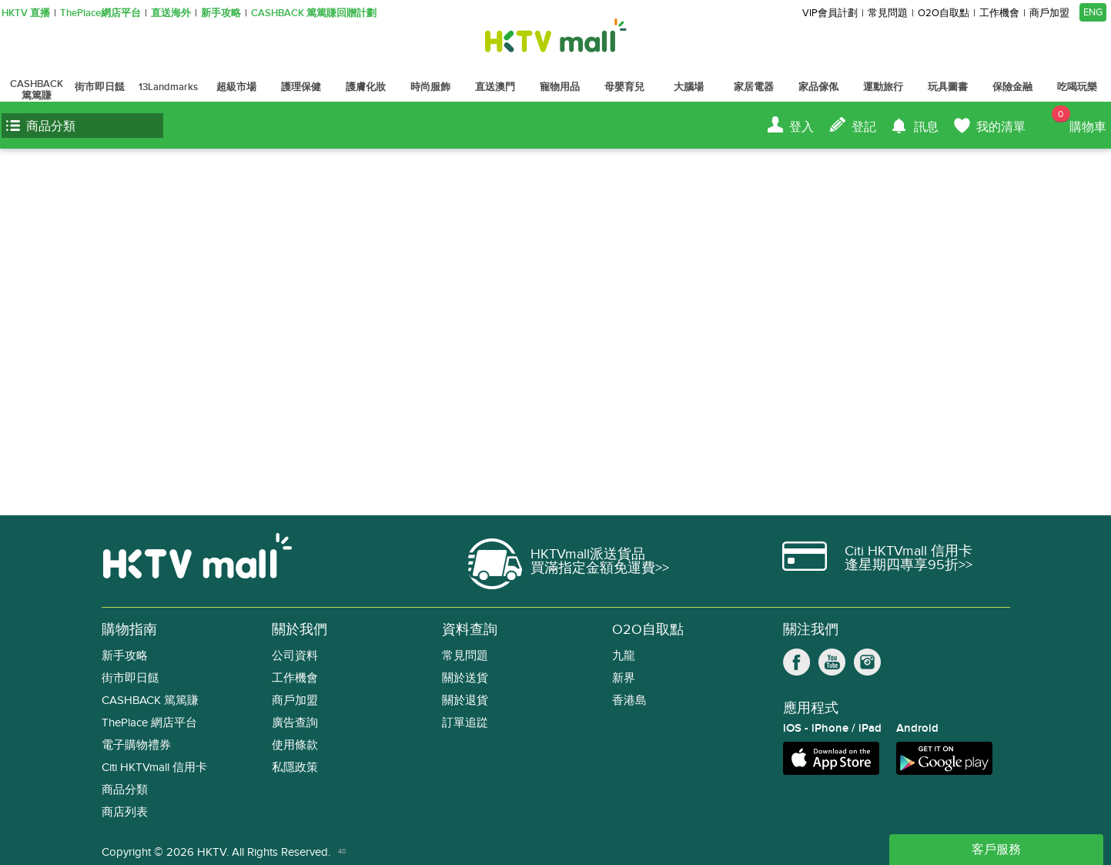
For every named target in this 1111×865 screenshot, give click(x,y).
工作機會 (999, 13)
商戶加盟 (1049, 13)
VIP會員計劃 (830, 13)
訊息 (926, 127)
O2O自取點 (943, 13)
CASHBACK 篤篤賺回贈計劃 (313, 13)
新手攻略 (221, 13)
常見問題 (888, 13)
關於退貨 (465, 700)
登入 (801, 127)
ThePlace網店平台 (100, 13)
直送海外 (171, 13)
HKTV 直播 (26, 13)
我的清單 (1001, 127)
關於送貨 (465, 678)
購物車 (1079, 120)
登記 (864, 127)
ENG (1093, 12)
